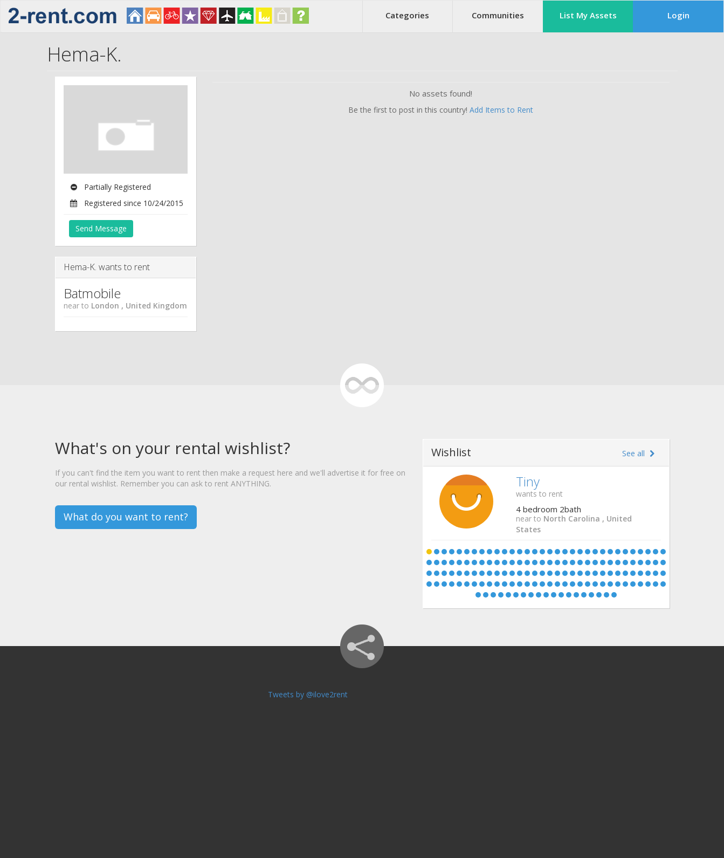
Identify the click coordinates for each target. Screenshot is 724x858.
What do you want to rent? (126, 516)
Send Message (101, 228)
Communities (498, 15)
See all (638, 453)
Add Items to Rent (501, 110)
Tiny (528, 481)
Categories (407, 15)
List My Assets (588, 15)
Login (678, 15)
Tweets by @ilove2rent (308, 694)
